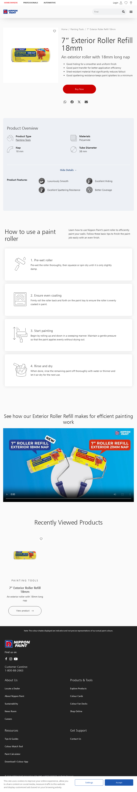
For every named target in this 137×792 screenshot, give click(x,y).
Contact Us (75, 738)
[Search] (123, 12)
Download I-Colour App (16, 761)
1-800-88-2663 (14, 670)
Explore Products (78, 688)
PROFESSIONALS (30, 2)
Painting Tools (77, 29)
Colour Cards (76, 696)
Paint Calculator (12, 754)
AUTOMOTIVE (50, 2)
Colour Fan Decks (78, 703)
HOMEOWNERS (11, 2)
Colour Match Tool (14, 746)
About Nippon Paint (14, 696)
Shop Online (76, 711)
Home (64, 29)
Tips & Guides (11, 738)
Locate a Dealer (12, 688)
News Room (10, 711)
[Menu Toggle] (131, 11)
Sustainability (11, 703)
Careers (8, 718)
